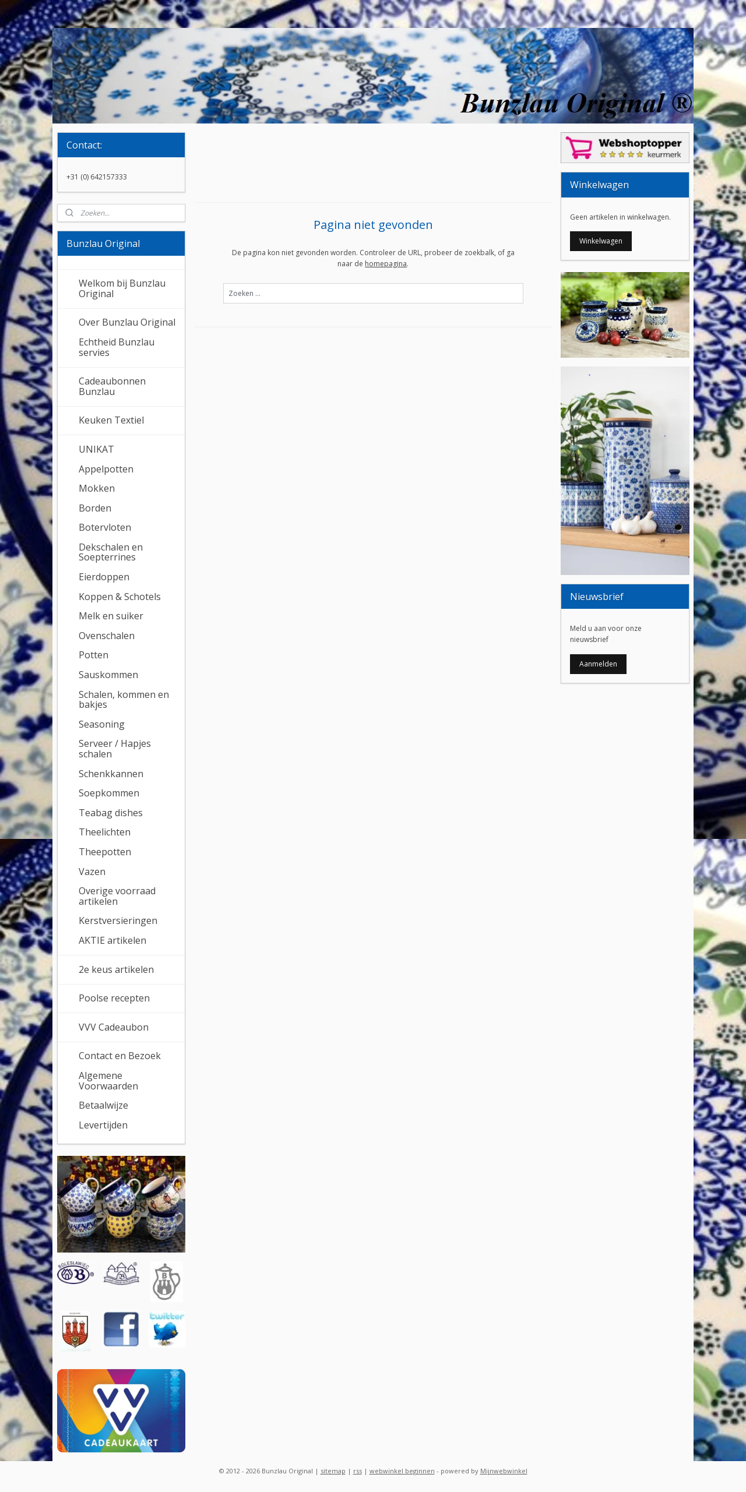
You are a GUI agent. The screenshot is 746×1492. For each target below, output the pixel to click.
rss (357, 1470)
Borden (95, 508)
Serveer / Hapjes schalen (115, 748)
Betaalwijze (103, 1105)
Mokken (97, 488)
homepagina (386, 264)
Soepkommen (109, 792)
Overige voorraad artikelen (117, 896)
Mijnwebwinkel (503, 1470)
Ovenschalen (107, 635)
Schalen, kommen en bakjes (124, 699)
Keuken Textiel (111, 420)
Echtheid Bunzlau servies (116, 347)
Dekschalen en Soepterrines (111, 552)
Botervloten (105, 527)
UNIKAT (96, 449)
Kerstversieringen (118, 920)
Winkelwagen (600, 241)
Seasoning (102, 724)
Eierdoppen (104, 576)
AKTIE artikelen (112, 940)
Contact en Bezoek (120, 1055)
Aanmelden (598, 664)
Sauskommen (108, 674)
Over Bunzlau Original (127, 322)
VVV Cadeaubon (114, 1027)
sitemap (333, 1470)
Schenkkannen (111, 773)
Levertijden (103, 1125)
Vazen (92, 871)
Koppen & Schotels (120, 596)
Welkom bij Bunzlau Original (122, 288)
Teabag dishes (111, 812)
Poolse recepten (114, 998)
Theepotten (105, 851)
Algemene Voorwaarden (108, 1080)
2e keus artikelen (116, 969)
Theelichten (105, 832)
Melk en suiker (111, 615)
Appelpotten (106, 469)
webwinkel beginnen (402, 1470)
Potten (93, 654)
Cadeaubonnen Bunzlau (112, 386)
